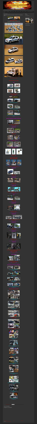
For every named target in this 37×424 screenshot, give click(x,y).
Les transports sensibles (14, 317)
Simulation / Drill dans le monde (14, 373)
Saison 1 (13, 11)
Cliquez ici (13, 95)
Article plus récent (5, 420)
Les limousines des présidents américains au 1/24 (14, 219)
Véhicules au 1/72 (14, 174)
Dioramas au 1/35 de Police (13, 211)
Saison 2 (15, 11)
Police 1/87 (26, 11)
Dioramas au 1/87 (14, 133)
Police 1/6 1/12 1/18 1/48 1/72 (30, 11)
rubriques (11, 11)
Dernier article (8, 11)
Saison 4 (20, 11)
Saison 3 (18, 11)
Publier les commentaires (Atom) (8, 421)
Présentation (4, 11)
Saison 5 (23, 11)
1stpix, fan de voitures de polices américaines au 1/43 (13, 115)
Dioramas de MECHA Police (13, 261)
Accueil (13, 420)
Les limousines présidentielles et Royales (14, 328)
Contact (4, 12)
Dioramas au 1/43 (14, 200)
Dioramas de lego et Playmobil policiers (14, 124)
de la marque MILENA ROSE (13, 94)
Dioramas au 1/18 (14, 228)
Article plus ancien (22, 420)
